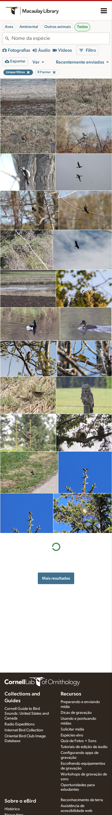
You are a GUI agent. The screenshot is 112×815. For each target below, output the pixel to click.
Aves (9, 27)
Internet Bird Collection (24, 730)
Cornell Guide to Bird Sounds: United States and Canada (27, 713)
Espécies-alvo (72, 735)
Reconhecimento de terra (82, 800)
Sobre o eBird (20, 801)
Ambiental (28, 27)
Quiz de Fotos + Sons (78, 741)
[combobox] (60, 38)
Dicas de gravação (76, 713)
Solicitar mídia (72, 729)
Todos (82, 27)
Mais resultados (56, 578)
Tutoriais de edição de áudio (84, 747)
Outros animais (57, 27)
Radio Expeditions (20, 724)
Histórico (12, 809)
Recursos (71, 694)
